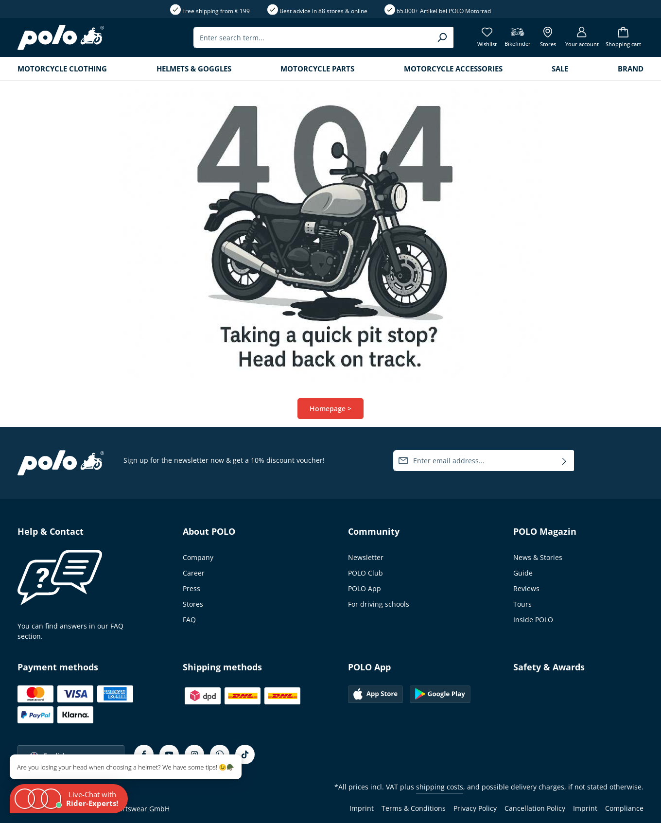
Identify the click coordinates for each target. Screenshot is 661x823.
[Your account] (582, 37)
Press (191, 588)
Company (198, 557)
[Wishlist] (487, 37)
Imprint (361, 808)
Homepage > (330, 408)
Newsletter (365, 557)
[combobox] (312, 37)
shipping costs (439, 786)
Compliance (624, 808)
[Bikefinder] (517, 37)
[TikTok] (245, 754)
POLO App (364, 588)
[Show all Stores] (548, 37)
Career (194, 573)
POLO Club (365, 573)
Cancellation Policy (534, 808)
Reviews (526, 588)
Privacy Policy (475, 808)
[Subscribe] (564, 460)
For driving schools (378, 604)
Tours (522, 604)
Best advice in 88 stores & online (323, 11)
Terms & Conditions (414, 808)
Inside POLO (533, 619)
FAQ (189, 619)
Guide (523, 573)
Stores (193, 604)
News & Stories (537, 557)
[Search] (442, 37)
